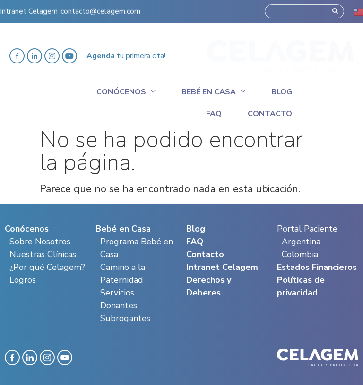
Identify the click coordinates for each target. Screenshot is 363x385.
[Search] (335, 8)
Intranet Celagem (29, 8)
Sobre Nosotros (39, 241)
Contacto (270, 113)
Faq (214, 113)
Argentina (301, 241)
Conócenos (126, 90)
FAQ (194, 241)
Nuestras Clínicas (42, 254)
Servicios (117, 292)
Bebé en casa (213, 90)
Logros (22, 280)
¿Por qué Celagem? (47, 267)
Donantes (118, 305)
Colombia (300, 254)
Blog (281, 92)
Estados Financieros (317, 267)
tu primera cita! (125, 56)
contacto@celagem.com (100, 8)
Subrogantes (125, 318)
